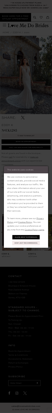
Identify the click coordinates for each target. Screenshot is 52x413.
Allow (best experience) (26, 237)
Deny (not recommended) (26, 243)
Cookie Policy (25, 222)
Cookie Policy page (34, 229)
